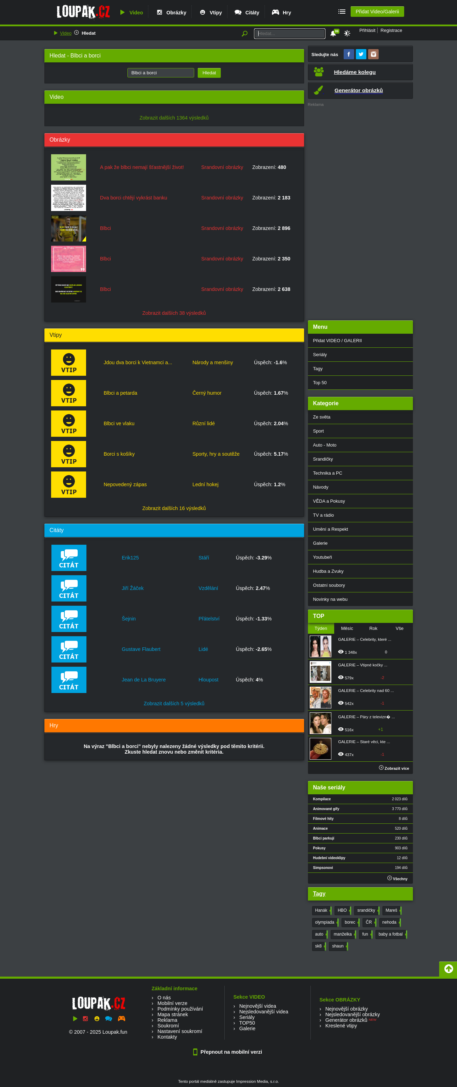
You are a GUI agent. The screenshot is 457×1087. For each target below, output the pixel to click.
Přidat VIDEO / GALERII (337, 340)
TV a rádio (323, 515)
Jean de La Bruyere (144, 679)
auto (320, 934)
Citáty (246, 12)
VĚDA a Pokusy (329, 501)
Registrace (391, 30)
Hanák (323, 910)
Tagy (318, 368)
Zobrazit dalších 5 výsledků (174, 703)
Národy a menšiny (212, 362)
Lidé (203, 649)
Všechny (397, 878)
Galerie (320, 543)
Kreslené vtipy (341, 1025)
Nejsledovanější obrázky (352, 1014)
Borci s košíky (119, 454)
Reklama (167, 1020)
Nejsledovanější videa (263, 1011)
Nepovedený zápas (125, 484)
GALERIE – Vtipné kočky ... (362, 665)
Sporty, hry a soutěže (216, 454)
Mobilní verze (172, 1003)
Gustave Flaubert (141, 649)
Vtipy (210, 12)
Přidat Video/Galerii (377, 11)
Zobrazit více (394, 768)
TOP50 (247, 1023)
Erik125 (130, 558)
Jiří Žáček (132, 588)
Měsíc (347, 628)
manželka (344, 934)
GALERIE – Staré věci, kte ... (364, 742)
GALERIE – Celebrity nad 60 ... (366, 690)
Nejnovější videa (257, 1006)
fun (366, 934)
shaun (339, 946)
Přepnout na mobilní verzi (228, 1052)
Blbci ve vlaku (119, 423)
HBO (344, 910)
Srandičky (323, 459)
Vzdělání (208, 588)
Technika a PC (328, 473)
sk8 (320, 946)
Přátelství (208, 618)
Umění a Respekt (330, 529)
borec (351, 922)
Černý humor (207, 393)
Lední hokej (205, 484)
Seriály (320, 354)
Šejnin (129, 618)
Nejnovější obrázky (346, 1009)
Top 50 (320, 382)
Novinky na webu (330, 599)
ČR (370, 922)
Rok (373, 628)
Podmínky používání (180, 1009)
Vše (399, 628)
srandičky (367, 910)
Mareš (393, 910)
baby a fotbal (392, 934)
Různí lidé (203, 423)
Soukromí (168, 1025)
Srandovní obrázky (222, 167)
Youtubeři (322, 557)
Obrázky (171, 12)
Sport (318, 431)
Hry (281, 12)
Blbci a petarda (120, 393)
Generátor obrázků (346, 1020)
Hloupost (208, 679)
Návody (321, 487)
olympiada (326, 922)
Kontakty (167, 1037)
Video (130, 12)
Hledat (89, 33)
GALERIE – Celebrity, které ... (364, 639)
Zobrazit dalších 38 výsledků (174, 313)
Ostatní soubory (329, 585)
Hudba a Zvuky (328, 571)
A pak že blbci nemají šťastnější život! (142, 167)
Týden (321, 628)
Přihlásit (367, 30)
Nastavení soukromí (179, 1031)
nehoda (391, 922)
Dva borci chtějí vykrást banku (133, 198)
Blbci (105, 228)
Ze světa (322, 417)
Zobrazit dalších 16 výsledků (174, 508)
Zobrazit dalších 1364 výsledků (174, 118)
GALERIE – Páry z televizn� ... (366, 717)
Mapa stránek (172, 1014)
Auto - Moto (325, 445)
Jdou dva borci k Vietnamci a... (138, 362)
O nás (164, 997)
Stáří (203, 558)
